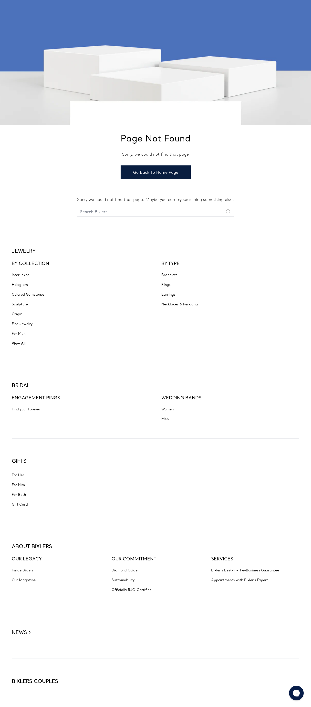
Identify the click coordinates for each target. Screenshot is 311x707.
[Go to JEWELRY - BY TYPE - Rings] (166, 284)
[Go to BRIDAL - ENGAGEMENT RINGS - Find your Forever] (26, 409)
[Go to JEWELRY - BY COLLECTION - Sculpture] (20, 304)
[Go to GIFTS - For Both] (19, 494)
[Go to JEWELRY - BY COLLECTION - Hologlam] (20, 284)
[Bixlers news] (21, 624)
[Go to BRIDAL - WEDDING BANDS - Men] (165, 419)
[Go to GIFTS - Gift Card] (20, 504)
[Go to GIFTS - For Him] (18, 484)
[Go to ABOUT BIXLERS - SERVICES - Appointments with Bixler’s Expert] (239, 580)
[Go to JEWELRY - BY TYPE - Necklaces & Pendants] (180, 304)
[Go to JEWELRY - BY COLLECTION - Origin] (17, 314)
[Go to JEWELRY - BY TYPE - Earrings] (168, 294)
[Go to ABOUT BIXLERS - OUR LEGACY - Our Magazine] (24, 580)
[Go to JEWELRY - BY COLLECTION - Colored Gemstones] (28, 294)
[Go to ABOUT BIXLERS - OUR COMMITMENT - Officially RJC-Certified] (132, 589)
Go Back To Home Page (155, 172)
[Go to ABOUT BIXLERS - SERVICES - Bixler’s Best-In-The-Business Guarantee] (245, 570)
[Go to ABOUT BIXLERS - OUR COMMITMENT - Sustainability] (123, 580)
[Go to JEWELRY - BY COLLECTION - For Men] (18, 333)
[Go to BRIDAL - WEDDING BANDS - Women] (167, 409)
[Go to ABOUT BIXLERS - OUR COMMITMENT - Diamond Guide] (124, 570)
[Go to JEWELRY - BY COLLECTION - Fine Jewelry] (22, 323)
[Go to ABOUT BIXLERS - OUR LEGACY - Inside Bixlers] (23, 570)
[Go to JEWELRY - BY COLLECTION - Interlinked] (21, 274)
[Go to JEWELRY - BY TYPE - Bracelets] (169, 274)
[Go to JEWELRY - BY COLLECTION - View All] (19, 343)
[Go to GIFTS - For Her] (18, 475)
